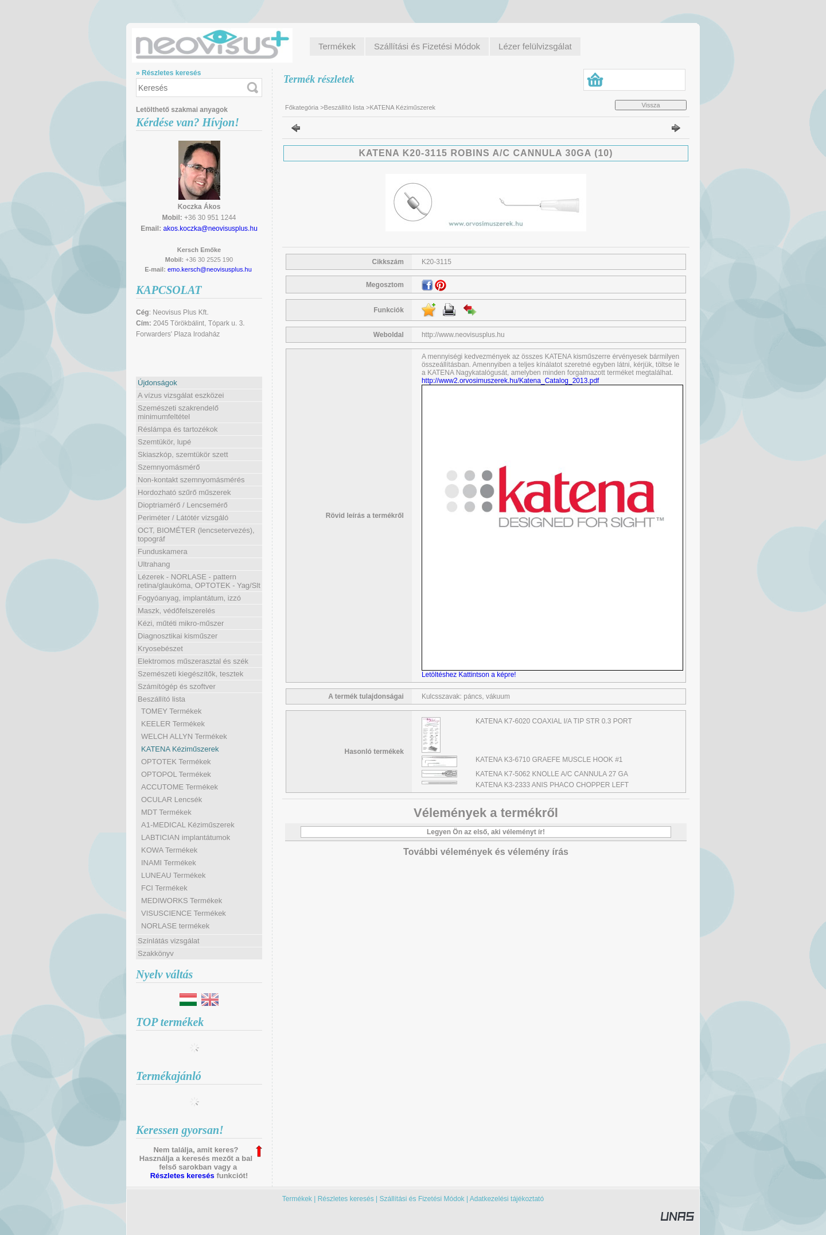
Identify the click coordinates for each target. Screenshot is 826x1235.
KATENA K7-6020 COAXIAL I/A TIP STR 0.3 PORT (554, 721)
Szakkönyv (156, 953)
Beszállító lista (344, 107)
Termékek (297, 1199)
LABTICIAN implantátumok (185, 837)
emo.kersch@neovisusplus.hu (209, 269)
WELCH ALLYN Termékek (184, 736)
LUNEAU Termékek (173, 875)
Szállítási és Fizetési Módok (422, 1199)
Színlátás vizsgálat (169, 940)
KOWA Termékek (169, 850)
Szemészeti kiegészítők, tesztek (190, 673)
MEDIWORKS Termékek (181, 900)
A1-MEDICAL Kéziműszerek (188, 824)
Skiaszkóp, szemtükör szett (183, 454)
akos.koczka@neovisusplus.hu (210, 228)
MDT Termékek (166, 812)
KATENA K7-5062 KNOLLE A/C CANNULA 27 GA (552, 774)
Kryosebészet (160, 648)
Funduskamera (163, 551)
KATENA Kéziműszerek (180, 749)
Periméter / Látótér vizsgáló (183, 517)
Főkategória (301, 107)
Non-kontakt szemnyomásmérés (191, 479)
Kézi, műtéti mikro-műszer (181, 623)
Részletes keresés (182, 1175)
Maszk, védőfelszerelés (176, 610)
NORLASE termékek (175, 926)
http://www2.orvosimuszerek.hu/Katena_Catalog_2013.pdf (510, 381)
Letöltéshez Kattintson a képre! (471, 675)
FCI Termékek (164, 888)
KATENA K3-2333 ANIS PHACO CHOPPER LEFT (552, 785)
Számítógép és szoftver (177, 686)
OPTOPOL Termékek (176, 774)
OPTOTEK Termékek (176, 761)
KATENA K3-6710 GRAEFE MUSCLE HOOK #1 (549, 760)
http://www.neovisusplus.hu (463, 335)
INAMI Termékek (168, 862)
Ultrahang (154, 564)
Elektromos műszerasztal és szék (193, 661)
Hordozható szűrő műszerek (184, 492)
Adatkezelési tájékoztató (507, 1199)
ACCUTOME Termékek (179, 787)
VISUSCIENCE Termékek (183, 913)
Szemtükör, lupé (164, 442)
